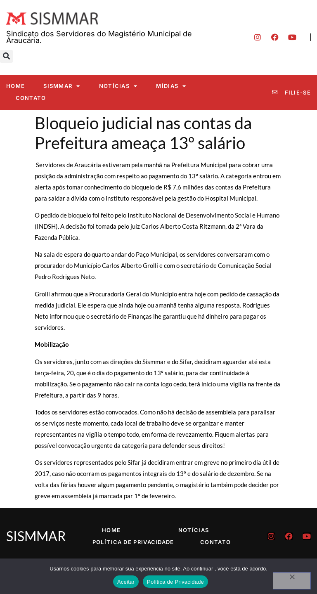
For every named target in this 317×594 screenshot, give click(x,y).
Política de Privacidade (133, 542)
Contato (31, 98)
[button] (6, 56)
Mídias (171, 86)
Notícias (118, 86)
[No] (292, 580)
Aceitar (126, 582)
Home (15, 86)
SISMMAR (61, 86)
